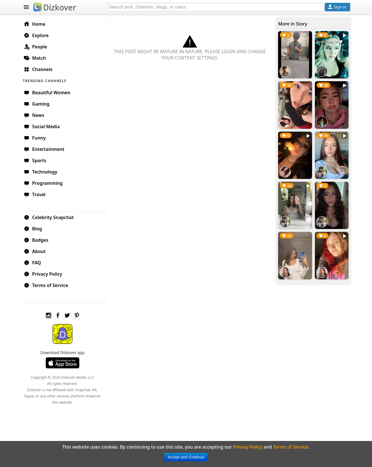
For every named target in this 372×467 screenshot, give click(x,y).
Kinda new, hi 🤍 (329, 41)
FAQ (33, 263)
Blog (33, 229)
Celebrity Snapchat (49, 217)
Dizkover (54, 7)
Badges (36, 240)
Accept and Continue (186, 457)
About (35, 251)
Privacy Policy (43, 274)
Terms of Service (46, 285)
